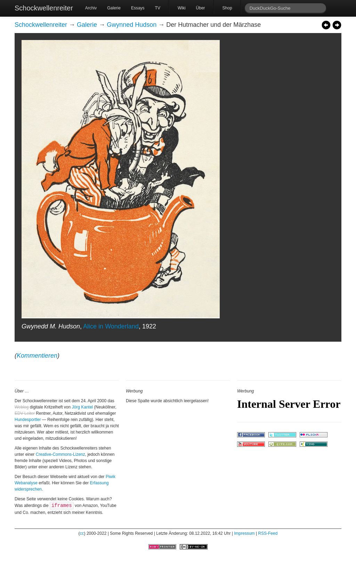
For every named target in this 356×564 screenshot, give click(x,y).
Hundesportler (28, 419)
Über (200, 8)
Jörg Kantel (82, 407)
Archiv (91, 8)
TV (157, 8)
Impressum (244, 533)
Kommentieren (37, 355)
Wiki (182, 8)
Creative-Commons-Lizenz (60, 454)
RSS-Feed (267, 533)
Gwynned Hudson (131, 24)
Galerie (114, 8)
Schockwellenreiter (44, 8)
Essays (138, 8)
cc (82, 533)
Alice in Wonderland (111, 326)
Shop (227, 8)
